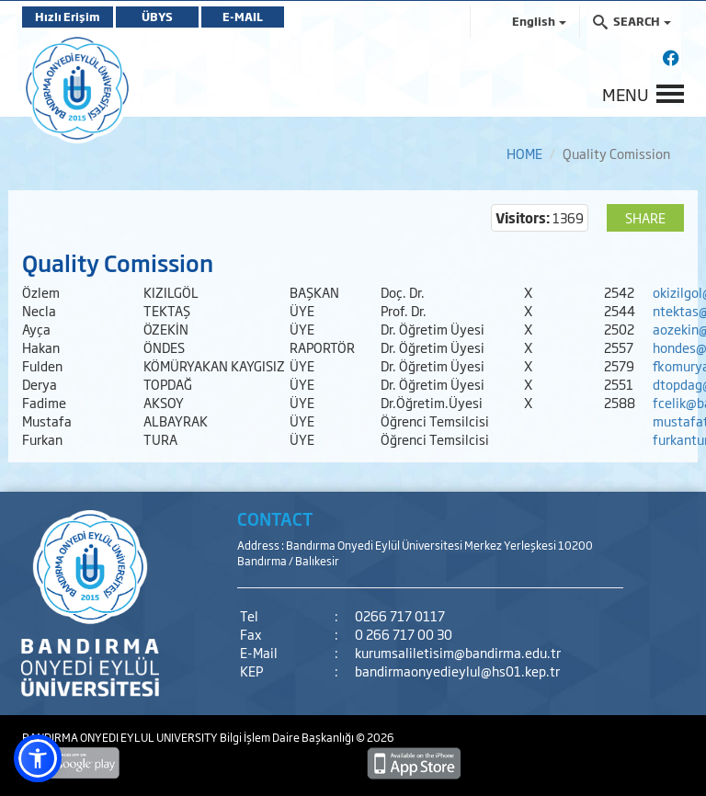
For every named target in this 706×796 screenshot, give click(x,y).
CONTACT (275, 518)
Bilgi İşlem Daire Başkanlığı (288, 737)
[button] (37, 758)
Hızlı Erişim (67, 16)
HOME (524, 153)
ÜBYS (157, 16)
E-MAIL (242, 16)
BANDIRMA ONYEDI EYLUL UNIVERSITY (121, 737)
